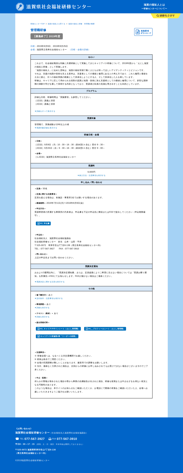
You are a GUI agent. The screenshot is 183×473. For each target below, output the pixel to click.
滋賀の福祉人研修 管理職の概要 (81, 24)
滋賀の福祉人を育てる (56, 24)
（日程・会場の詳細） (79, 49)
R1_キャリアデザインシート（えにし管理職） (60, 329)
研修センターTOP (37, 24)
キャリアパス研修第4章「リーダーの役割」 (58, 336)
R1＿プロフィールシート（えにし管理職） (107, 329)
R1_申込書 (44, 223)
